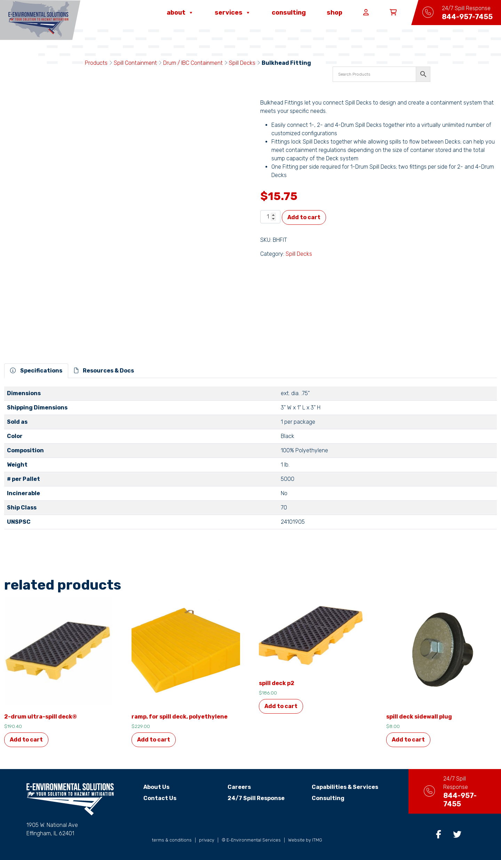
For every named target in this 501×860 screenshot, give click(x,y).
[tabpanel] (250, 460)
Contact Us (153, 798)
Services (233, 12)
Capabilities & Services (338, 787)
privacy (206, 840)
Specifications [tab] (36, 370)
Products (96, 63)
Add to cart (303, 217)
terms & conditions (172, 840)
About (180, 12)
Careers (233, 787)
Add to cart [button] (26, 739)
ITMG (317, 840)
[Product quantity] (270, 216)
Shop (334, 12)
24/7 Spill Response (250, 798)
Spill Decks (242, 63)
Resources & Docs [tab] (104, 370)
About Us (150, 787)
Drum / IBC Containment (193, 63)
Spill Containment (135, 63)
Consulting (289, 12)
